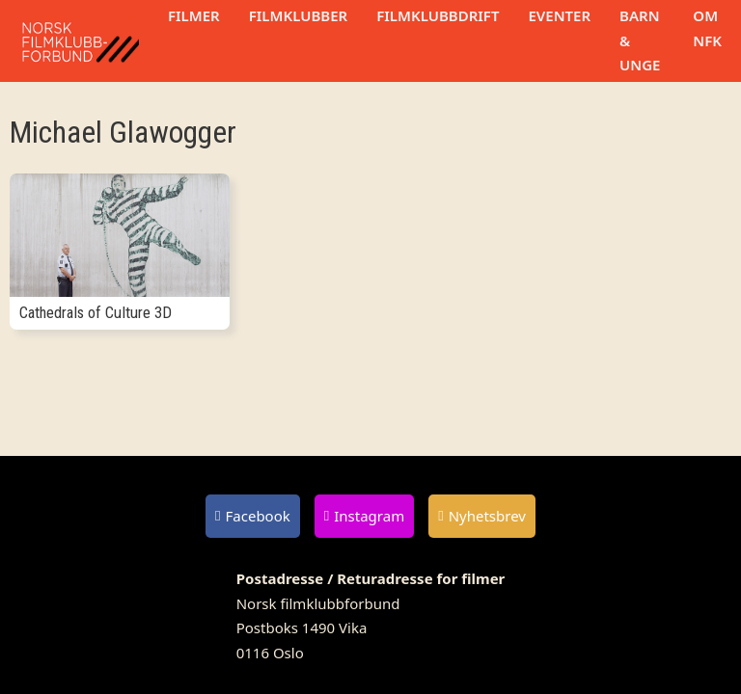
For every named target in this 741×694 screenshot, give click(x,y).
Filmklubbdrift (437, 15)
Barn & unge (639, 40)
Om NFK (707, 28)
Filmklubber (298, 15)
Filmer (194, 15)
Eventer (559, 15)
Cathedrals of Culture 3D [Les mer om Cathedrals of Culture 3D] (95, 312)
